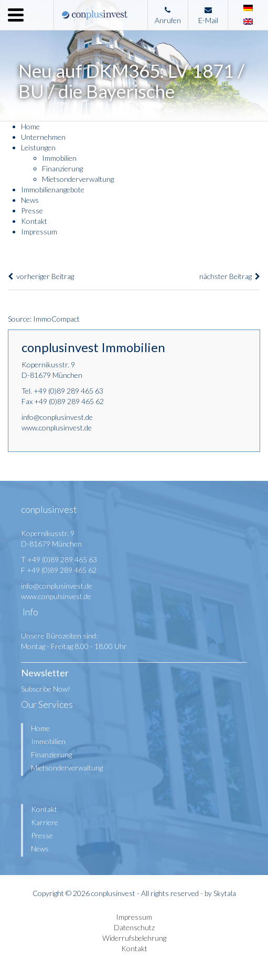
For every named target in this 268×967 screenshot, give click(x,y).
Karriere (44, 822)
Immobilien (59, 157)
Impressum (39, 231)
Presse (32, 210)
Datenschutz (134, 927)
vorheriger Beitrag (41, 276)
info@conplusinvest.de (57, 417)
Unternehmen (43, 136)
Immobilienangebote (52, 189)
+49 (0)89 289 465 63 (68, 390)
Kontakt (34, 221)
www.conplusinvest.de (57, 427)
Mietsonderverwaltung (78, 178)
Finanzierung (62, 168)
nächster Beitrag (229, 276)
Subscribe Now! (45, 688)
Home (30, 126)
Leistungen (38, 147)
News (30, 200)
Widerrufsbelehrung (134, 937)
